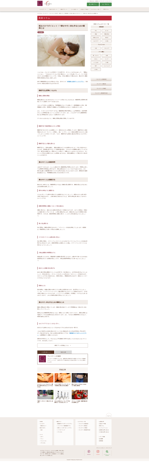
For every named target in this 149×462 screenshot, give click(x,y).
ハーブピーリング (61, 429)
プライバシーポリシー (100, 447)
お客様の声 (101, 421)
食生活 (106, 37)
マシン (42, 438)
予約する (107, 4)
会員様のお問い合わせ (104, 429)
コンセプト (42, 9)
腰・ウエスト (96, 55)
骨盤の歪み (106, 34)
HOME (41, 421)
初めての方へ (52, 9)
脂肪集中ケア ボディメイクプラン (64, 423)
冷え (96, 30)
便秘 (96, 34)
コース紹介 (73, 9)
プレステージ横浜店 (101, 88)
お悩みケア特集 (84, 9)
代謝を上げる (96, 37)
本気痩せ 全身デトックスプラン (75, 81)
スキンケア (106, 48)
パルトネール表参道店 (101, 83)
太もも (95, 59)
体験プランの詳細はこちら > (62, 345)
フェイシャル (43, 440)
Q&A (42, 429)
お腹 (107, 55)
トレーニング (107, 65)
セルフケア (95, 41)
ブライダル (43, 442)
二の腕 (106, 62)
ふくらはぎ (95, 62)
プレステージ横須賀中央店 (101, 97)
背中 (96, 65)
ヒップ (106, 59)
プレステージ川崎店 (101, 92)
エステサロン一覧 (95, 9)
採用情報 (101, 440)
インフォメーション (103, 427)
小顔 (96, 48)
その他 (106, 41)
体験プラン (94, 4)
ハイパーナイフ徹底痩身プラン (64, 425)
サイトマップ (109, 447)
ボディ (42, 436)
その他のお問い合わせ (104, 432)
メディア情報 (102, 436)
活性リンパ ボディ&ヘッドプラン (64, 427)
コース (41, 434)
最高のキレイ (43, 425)
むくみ (106, 30)
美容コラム (106, 9)
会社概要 (101, 438)
